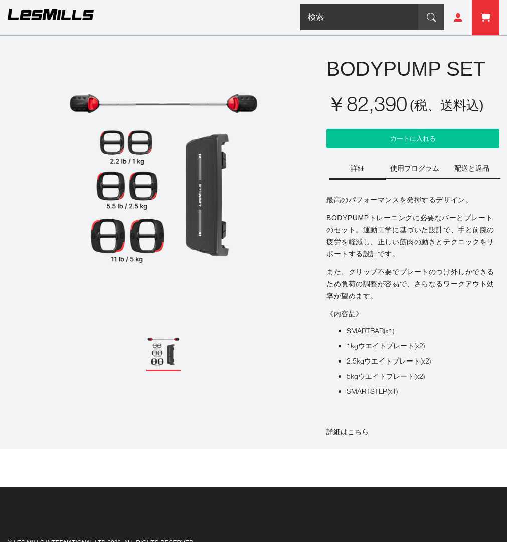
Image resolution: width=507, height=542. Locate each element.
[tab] (357, 169)
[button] (163, 352)
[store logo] (51, 16)
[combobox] (359, 17)
